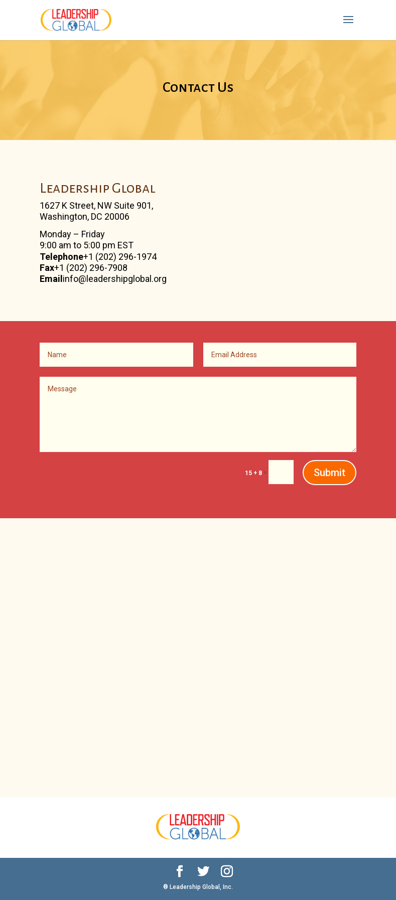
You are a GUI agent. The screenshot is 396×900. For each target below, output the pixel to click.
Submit (329, 473)
